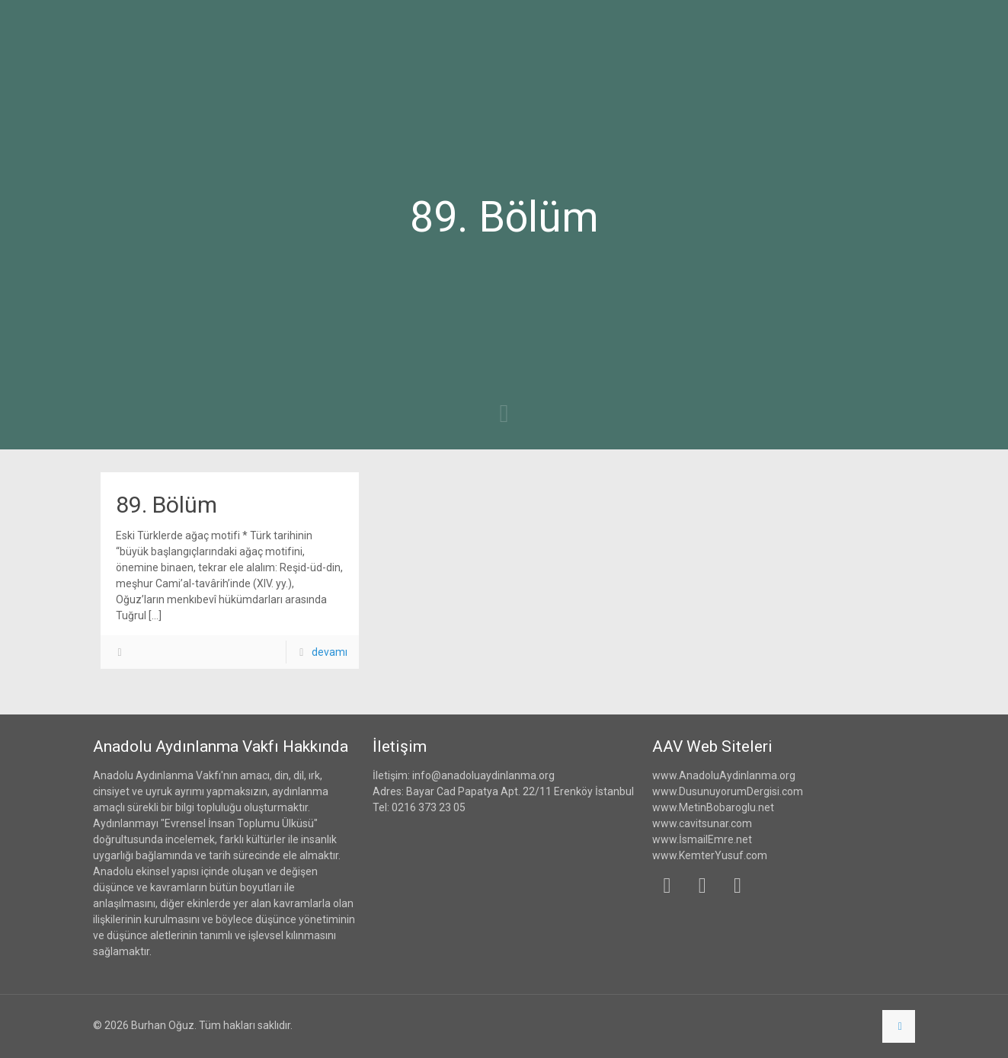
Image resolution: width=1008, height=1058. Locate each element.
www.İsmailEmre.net (702, 839)
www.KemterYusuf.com (709, 855)
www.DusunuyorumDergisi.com (727, 791)
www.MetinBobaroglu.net (713, 807)
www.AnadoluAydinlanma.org (723, 775)
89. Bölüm (166, 504)
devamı (329, 652)
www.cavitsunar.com (702, 823)
